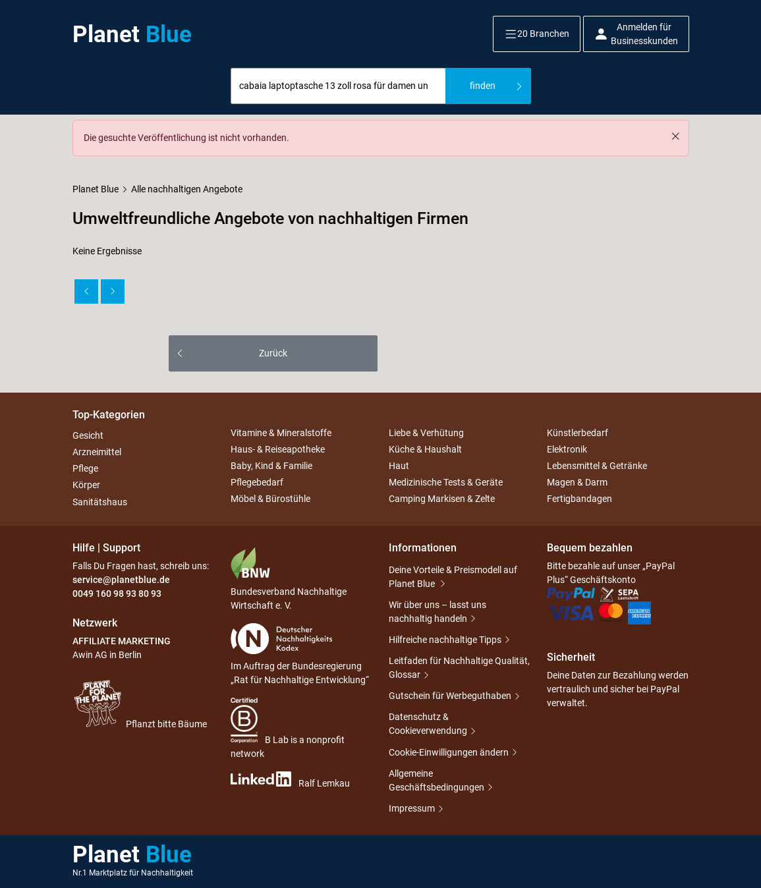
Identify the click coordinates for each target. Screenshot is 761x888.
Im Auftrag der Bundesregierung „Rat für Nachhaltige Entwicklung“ (300, 654)
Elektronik (567, 449)
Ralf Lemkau (290, 780)
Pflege (85, 468)
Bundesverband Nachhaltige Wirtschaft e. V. (289, 579)
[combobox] (338, 86)
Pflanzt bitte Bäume (139, 703)
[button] (536, 34)
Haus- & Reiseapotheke (278, 449)
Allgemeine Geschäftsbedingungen (436, 780)
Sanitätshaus (99, 502)
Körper (86, 485)
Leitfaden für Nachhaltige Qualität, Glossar (459, 667)
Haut (399, 465)
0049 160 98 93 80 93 (116, 593)
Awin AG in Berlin (107, 655)
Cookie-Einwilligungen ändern (449, 752)
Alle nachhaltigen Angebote (186, 189)
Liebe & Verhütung (426, 433)
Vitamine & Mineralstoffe (281, 433)
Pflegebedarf (257, 482)
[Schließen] (675, 136)
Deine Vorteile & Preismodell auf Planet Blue (453, 577)
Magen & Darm (577, 482)
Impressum (412, 808)
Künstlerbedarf (577, 433)
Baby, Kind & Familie (271, 465)
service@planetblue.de (121, 579)
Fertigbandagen (579, 499)
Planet (132, 34)
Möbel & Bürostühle (270, 499)
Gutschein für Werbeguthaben (450, 695)
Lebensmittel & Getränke (597, 465)
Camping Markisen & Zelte (442, 499)
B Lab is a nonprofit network (288, 728)
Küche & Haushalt (425, 449)
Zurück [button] (273, 353)
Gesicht (87, 435)
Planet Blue (95, 189)
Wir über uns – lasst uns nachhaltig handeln (437, 611)
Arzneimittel (96, 452)
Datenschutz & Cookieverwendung (428, 723)
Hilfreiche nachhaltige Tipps (445, 639)
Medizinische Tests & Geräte (446, 482)
